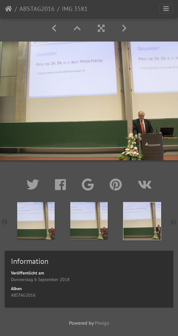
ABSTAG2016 (37, 9)
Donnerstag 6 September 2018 (40, 279)
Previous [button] (5, 222)
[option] (35, 221)
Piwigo (102, 323)
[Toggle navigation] (166, 8)
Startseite (8, 8)
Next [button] (173, 222)
